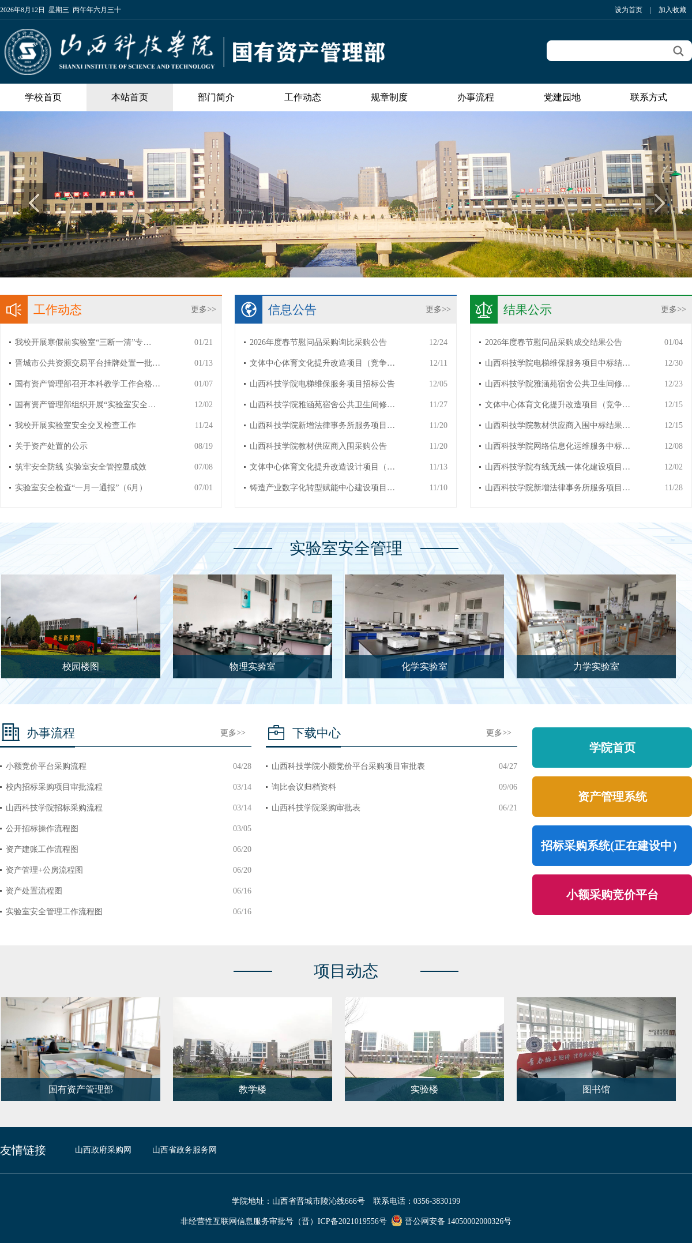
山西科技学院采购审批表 (316, 807)
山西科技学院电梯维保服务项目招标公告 (322, 384)
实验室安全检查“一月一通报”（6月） (81, 487)
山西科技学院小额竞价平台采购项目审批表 (348, 766)
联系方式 (648, 97)
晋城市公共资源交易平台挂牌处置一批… (87, 363)
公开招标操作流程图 (42, 828)
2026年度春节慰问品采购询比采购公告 (318, 342)
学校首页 (43, 97)
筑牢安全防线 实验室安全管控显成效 (80, 467)
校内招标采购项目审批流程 (54, 787)
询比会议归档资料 (304, 787)
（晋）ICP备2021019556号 (340, 1221)
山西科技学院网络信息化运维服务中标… (557, 446)
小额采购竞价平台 (612, 894)
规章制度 (389, 97)
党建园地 (562, 97)
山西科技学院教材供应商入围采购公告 (318, 446)
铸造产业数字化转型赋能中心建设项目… (322, 487)
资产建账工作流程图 (42, 849)
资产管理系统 (612, 796)
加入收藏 (672, 10)
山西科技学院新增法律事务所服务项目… (322, 425)
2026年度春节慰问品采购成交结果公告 (553, 342)
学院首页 (612, 747)
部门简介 (216, 97)
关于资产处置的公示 (51, 446)
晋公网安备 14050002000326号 (458, 1221)
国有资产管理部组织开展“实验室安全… (85, 404)
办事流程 (475, 97)
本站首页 (129, 97)
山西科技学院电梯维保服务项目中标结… (557, 363)
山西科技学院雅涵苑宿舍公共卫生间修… (322, 404)
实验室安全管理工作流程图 (54, 911)
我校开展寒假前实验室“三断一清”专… (83, 342)
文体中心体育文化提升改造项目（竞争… (322, 363)
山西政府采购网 (103, 1150)
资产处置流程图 (34, 891)
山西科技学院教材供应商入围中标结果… (557, 425)
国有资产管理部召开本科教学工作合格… (87, 384)
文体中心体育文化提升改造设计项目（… (322, 467)
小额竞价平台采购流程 (46, 766)
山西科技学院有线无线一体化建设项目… (557, 467)
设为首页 (628, 10)
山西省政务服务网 (184, 1150)
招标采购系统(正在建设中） (612, 845)
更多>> (203, 309)
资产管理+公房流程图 (44, 870)
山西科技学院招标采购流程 (54, 807)
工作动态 (302, 97)
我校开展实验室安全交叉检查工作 (75, 425)
